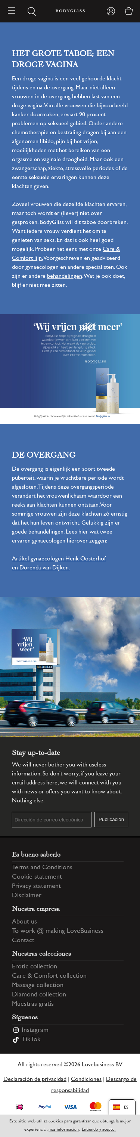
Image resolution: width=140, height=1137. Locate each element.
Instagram (35, 1030)
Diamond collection (39, 995)
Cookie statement (37, 877)
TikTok (31, 1040)
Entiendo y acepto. (99, 1130)
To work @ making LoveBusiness (57, 931)
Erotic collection (34, 967)
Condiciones (86, 1079)
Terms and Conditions (42, 868)
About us (24, 922)
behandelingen (64, 276)
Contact (23, 941)
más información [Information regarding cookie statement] (64, 1130)
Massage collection (37, 986)
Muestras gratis (33, 1004)
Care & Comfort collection (49, 976)
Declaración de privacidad (34, 1079)
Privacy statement (36, 886)
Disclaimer (26, 896)
